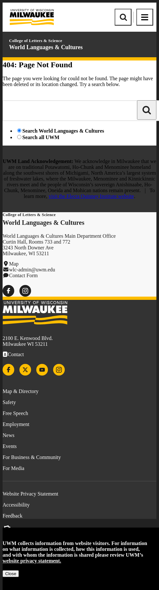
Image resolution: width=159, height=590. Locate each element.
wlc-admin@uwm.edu (32, 269)
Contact (16, 354)
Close (10, 573)
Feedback (12, 516)
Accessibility (16, 505)
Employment (16, 424)
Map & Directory (21, 391)
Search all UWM (40, 137)
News (8, 435)
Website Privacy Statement (30, 494)
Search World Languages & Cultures (63, 131)
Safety (9, 402)
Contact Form (23, 275)
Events (10, 446)
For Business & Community (32, 457)
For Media (13, 468)
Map (13, 264)
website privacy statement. (32, 560)
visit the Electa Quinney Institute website (91, 196)
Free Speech (15, 413)
